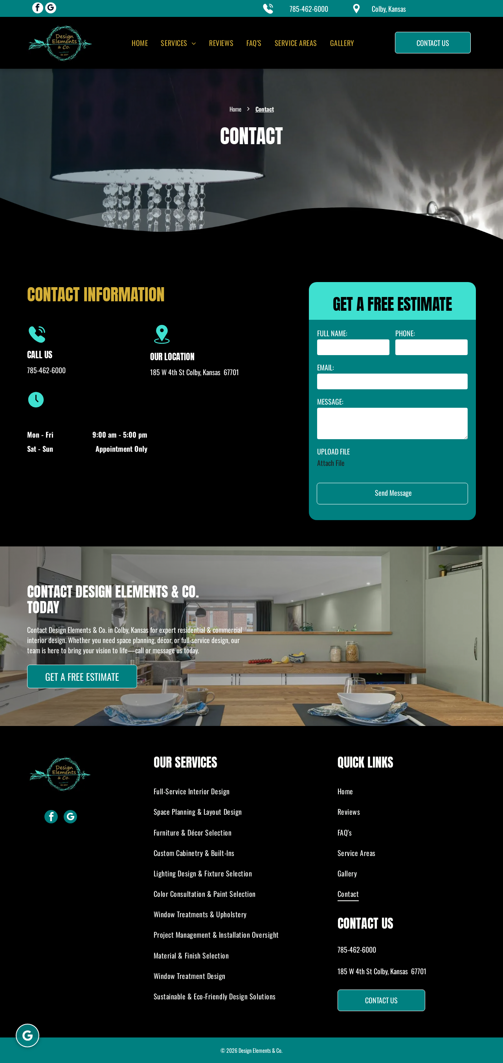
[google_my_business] (50, 8)
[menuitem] (139, 42)
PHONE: (405, 333)
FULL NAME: (332, 333)
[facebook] (37, 8)
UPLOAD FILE (333, 451)
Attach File (331, 463)
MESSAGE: (330, 401)
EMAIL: (325, 367)
